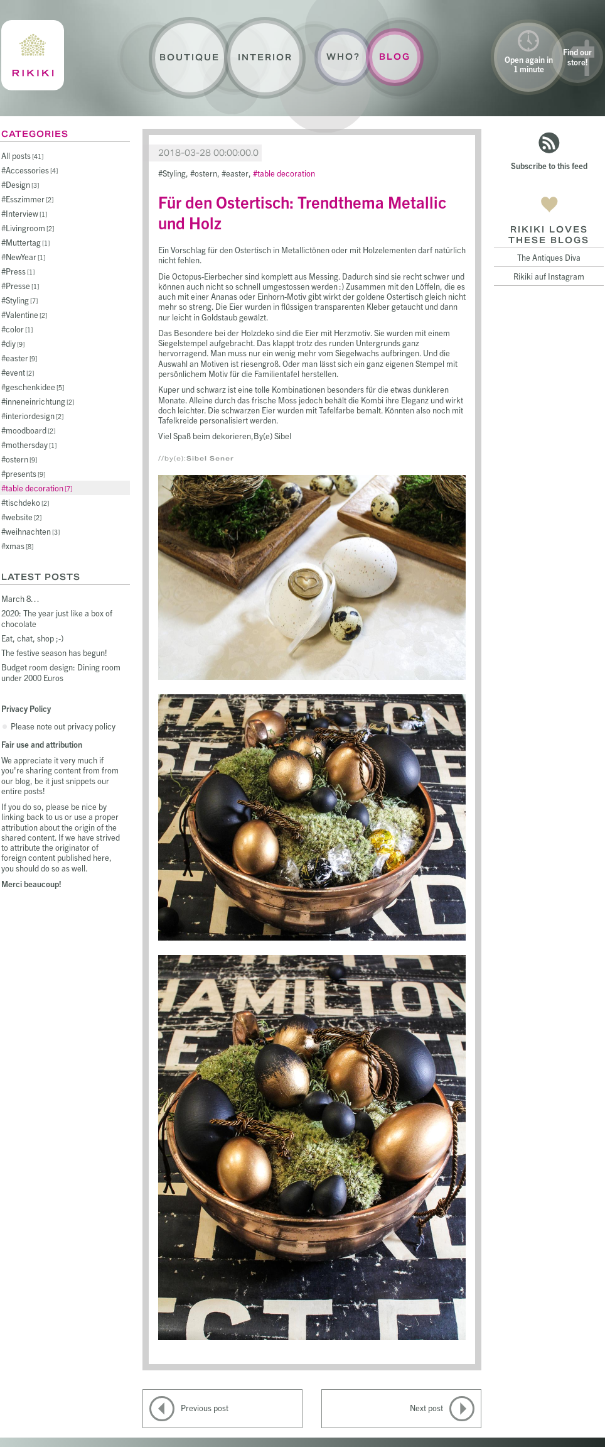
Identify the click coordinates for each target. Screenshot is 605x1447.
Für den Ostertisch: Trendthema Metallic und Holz (302, 211)
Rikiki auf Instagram (548, 276)
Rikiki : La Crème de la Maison (32, 55)
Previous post (204, 1407)
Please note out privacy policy (63, 726)
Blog (394, 57)
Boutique (189, 57)
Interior (265, 57)
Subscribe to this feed (549, 165)
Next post (426, 1407)
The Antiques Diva (549, 257)
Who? (343, 57)
